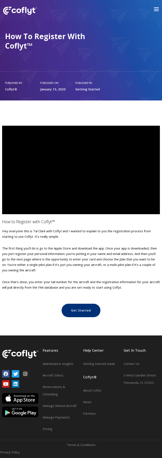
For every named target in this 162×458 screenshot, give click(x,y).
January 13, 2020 (53, 89)
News (87, 402)
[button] (81, 310)
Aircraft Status (53, 375)
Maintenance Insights (58, 364)
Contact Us (132, 364)
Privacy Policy (10, 452)
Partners (89, 413)
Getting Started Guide (99, 364)
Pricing (47, 429)
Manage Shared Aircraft (60, 406)
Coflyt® (11, 89)
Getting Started (87, 89)
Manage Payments (56, 417)
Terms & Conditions (81, 445)
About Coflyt (92, 390)
